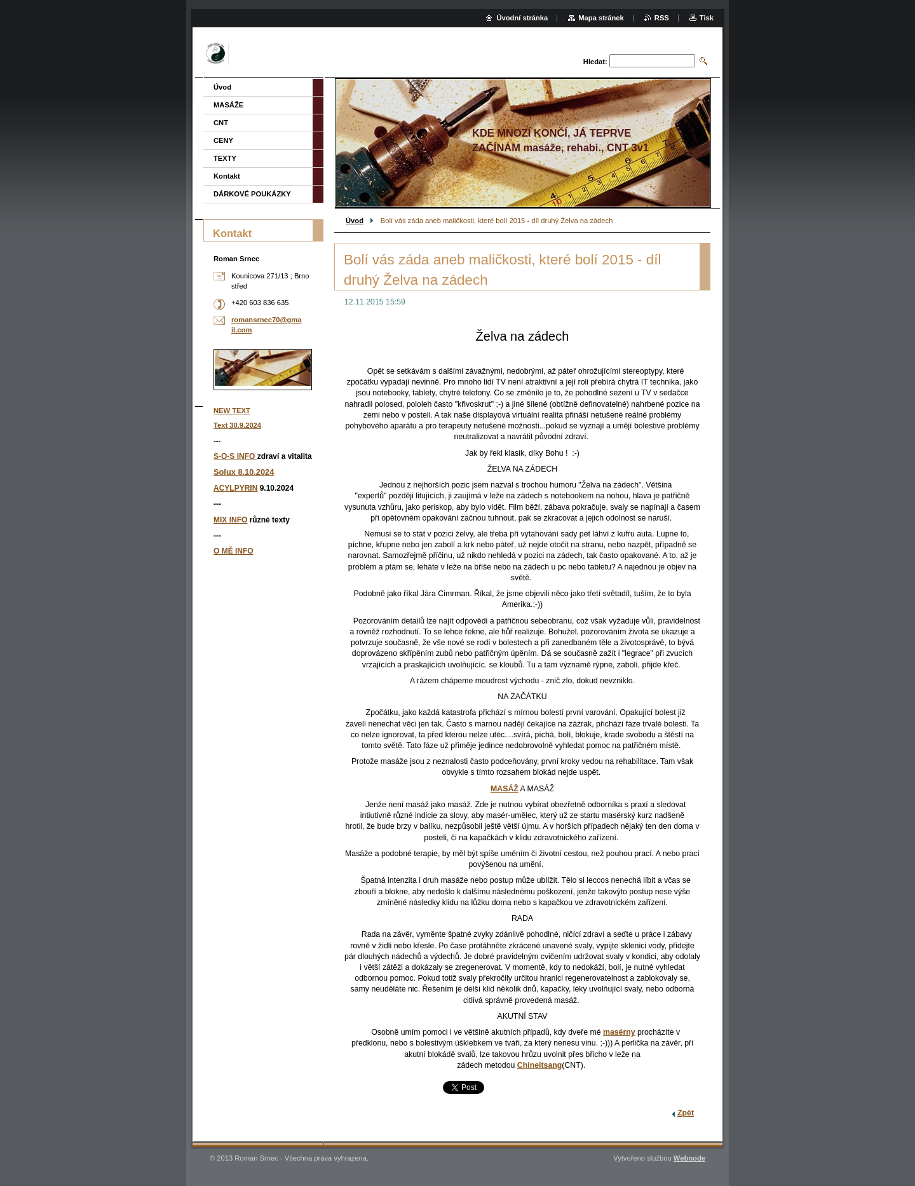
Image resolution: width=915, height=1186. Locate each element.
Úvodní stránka (522, 18)
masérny (619, 1032)
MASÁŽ (504, 788)
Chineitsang (539, 1065)
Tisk (707, 18)
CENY (223, 140)
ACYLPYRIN (235, 488)
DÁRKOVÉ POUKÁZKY (252, 194)
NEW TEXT (232, 410)
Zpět (685, 1112)
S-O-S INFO (235, 456)
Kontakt (227, 176)
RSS (661, 18)
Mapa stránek (601, 18)
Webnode (689, 1158)
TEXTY (225, 158)
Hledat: (595, 61)
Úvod (354, 220)
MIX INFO (230, 519)
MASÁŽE (228, 105)
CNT (221, 122)
